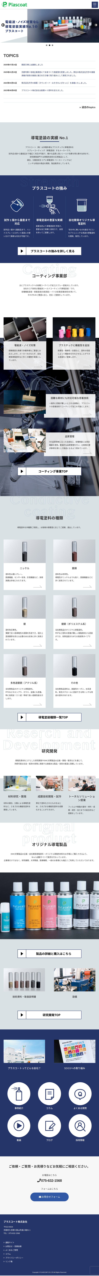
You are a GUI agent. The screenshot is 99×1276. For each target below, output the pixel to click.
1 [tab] (46, 45)
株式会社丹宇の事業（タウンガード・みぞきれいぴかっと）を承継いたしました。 (54, 83)
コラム (8, 1254)
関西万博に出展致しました (32, 65)
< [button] (3, 25)
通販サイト (9, 1243)
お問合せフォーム (49, 1197)
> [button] (96, 25)
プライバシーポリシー (14, 1258)
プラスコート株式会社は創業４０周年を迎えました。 (42, 90)
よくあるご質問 (11, 1251)
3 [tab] (52, 45)
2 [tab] (49, 45)
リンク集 (9, 1262)
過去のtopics (88, 107)
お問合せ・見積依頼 (13, 1247)
